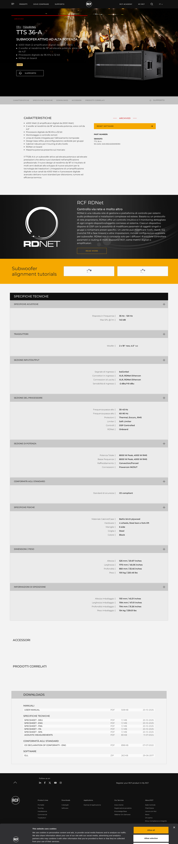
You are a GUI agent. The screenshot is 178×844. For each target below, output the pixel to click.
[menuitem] (41, 4)
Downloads (62, 100)
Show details (127, 839)
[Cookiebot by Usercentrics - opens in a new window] (16, 839)
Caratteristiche (21, 100)
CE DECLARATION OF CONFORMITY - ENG (45, 745)
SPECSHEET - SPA (33, 732)
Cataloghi (65, 805)
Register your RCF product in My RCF (132, 783)
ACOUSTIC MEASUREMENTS (38, 735)
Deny (151, 828)
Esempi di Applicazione (92, 805)
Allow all (151, 812)
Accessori (77, 100)
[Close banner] (174, 809)
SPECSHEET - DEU (33, 720)
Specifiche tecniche (43, 100)
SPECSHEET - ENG (33, 723)
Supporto (30, 73)
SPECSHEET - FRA (33, 726)
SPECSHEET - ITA (32, 729)
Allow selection (151, 820)
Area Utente (118, 805)
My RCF (141, 4)
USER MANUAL (32, 710)
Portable (41, 805)
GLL (26, 755)
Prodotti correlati (95, 100)
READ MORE (92, 251)
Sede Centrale (150, 805)
